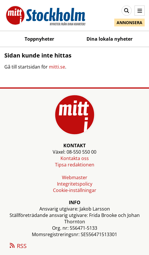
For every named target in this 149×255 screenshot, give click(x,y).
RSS (18, 246)
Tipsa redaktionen (74, 164)
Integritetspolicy (74, 184)
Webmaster (74, 177)
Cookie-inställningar (74, 190)
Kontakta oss (74, 158)
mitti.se (57, 67)
